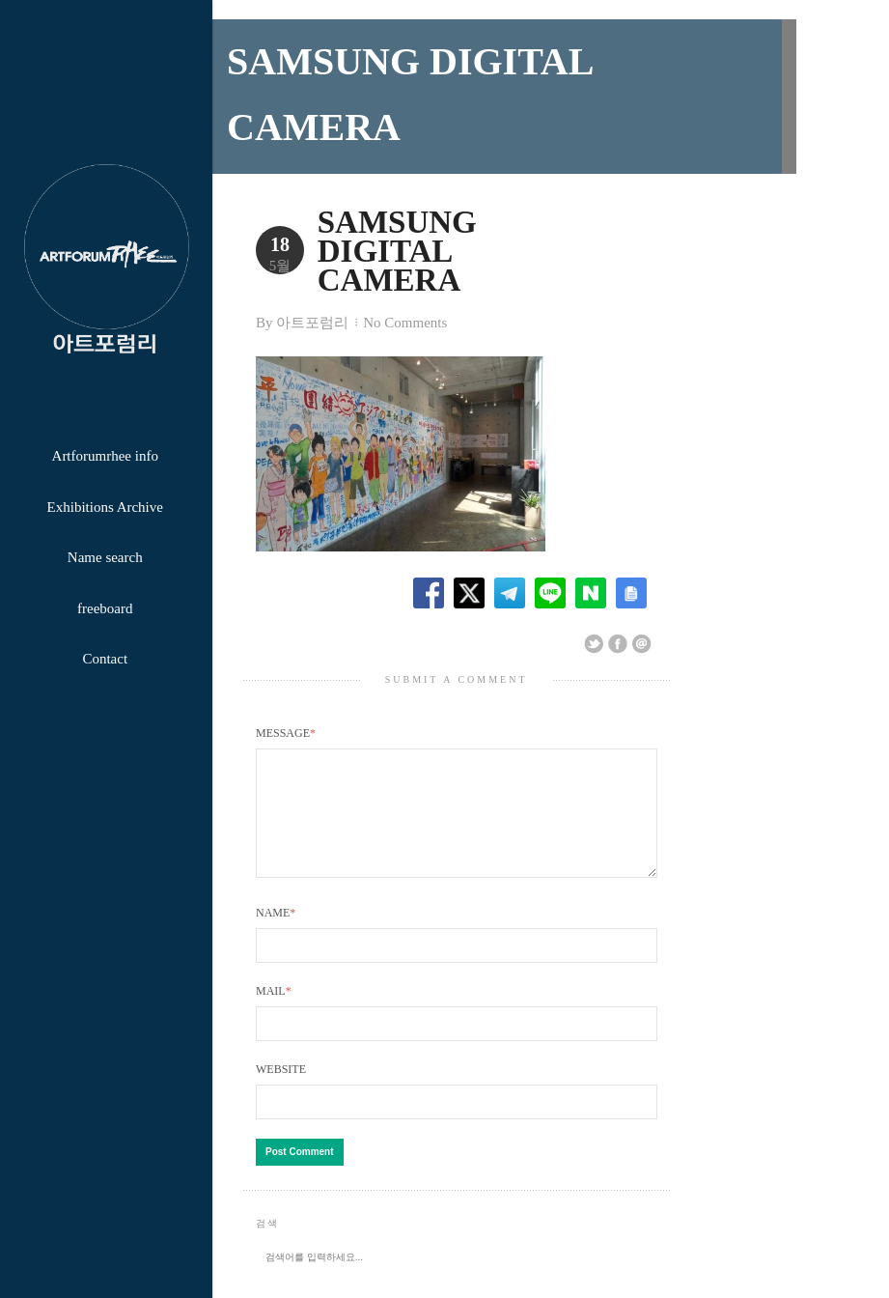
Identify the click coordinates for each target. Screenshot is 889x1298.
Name (275, 908)
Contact (104, 658)
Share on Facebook (617, 616)
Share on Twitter (593, 616)
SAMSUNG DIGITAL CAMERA (460, 236)
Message (286, 705)
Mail (274, 987)
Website (281, 1065)
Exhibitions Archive (105, 507)
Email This (642, 616)
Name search (105, 557)
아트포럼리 (312, 294)
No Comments (405, 294)
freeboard (104, 608)
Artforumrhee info (105, 456)
